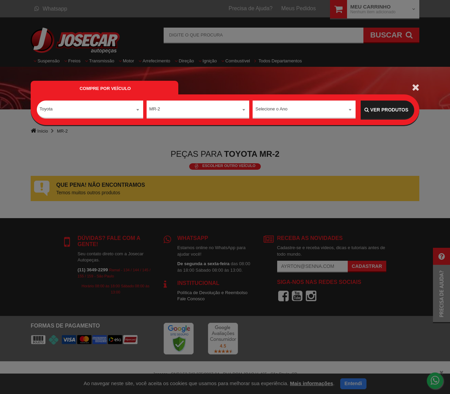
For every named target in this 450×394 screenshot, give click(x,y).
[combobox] (90, 110)
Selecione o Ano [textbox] (271, 109)
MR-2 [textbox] (154, 109)
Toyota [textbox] (46, 109)
